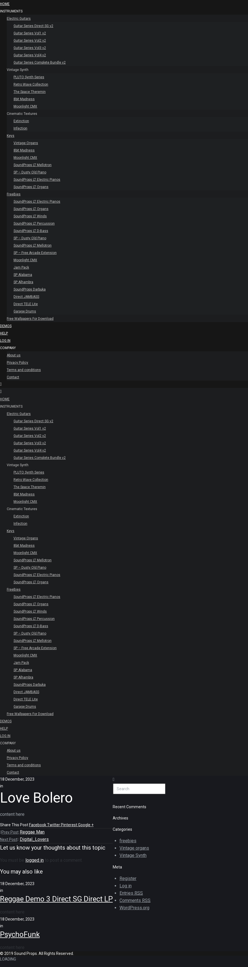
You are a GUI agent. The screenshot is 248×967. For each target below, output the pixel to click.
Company (8, 348)
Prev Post (9, 832)
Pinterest (69, 825)
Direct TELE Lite (26, 304)
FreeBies (14, 194)
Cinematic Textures (22, 114)
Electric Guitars (19, 19)
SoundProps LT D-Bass (31, 231)
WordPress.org (134, 907)
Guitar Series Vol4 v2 (30, 55)
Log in (125, 885)
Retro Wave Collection (31, 84)
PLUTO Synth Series (29, 77)
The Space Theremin (30, 92)
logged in (34, 860)
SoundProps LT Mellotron (33, 165)
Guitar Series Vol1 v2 (30, 33)
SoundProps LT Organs (31, 187)
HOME (5, 4)
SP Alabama (23, 275)
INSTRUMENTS (11, 11)
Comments (134, 900)
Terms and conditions (24, 370)
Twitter (54, 825)
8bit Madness (24, 99)
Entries (131, 893)
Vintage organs (134, 848)
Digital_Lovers (34, 839)
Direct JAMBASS (26, 297)
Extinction (21, 121)
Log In (5, 341)
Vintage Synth (17, 70)
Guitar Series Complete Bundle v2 (40, 62)
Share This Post (14, 825)
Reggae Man (32, 832)
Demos (6, 326)
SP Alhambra (23, 282)
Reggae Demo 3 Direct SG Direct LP (56, 899)
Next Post (9, 839)
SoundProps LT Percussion (34, 223)
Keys (10, 136)
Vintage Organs (26, 143)
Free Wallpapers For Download (30, 319)
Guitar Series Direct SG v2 (33, 26)
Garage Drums (25, 311)
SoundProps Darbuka (30, 289)
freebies (127, 840)
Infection (20, 128)
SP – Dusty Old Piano (30, 172)
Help (4, 333)
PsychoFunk (20, 934)
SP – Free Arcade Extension (35, 253)
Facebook (38, 825)
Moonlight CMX (25, 106)
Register (127, 878)
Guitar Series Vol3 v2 (30, 48)
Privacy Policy (17, 363)
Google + (86, 825)
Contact (13, 377)
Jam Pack (21, 267)
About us (14, 355)
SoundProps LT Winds (30, 216)
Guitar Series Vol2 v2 (30, 41)
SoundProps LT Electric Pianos (37, 180)
